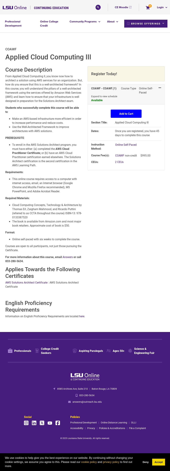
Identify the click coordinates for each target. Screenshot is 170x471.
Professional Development (13, 24)
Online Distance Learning (114, 422)
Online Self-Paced (126, 144)
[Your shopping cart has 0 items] (148, 8)
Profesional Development (83, 422)
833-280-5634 (86, 395)
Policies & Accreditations (112, 428)
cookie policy (89, 462)
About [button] (111, 21)
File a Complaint (137, 428)
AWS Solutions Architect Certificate (26, 282)
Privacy (91, 428)
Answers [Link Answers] (68, 257)
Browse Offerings (144, 23)
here (81, 316)
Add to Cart (126, 113)
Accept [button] (159, 462)
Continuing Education (51, 7)
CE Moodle (121, 7)
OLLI (133, 422)
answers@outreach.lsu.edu (87, 401)
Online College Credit (49, 24)
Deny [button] (146, 462)
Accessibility (76, 428)
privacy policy (111, 462)
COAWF (120, 155)
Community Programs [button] (83, 21)
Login (160, 7)
